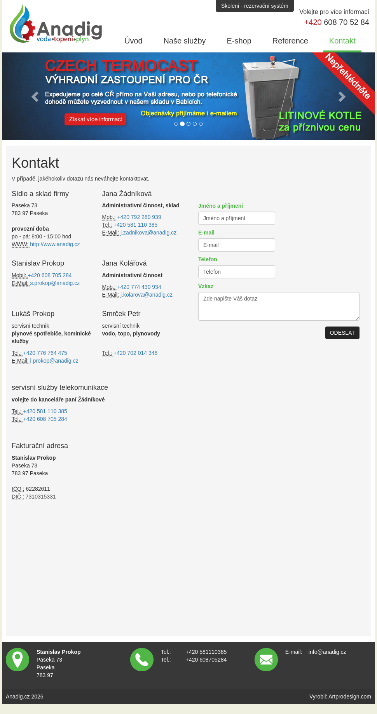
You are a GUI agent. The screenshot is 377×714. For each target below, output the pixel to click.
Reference (290, 40)
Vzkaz (205, 286)
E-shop (239, 40)
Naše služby (185, 40)
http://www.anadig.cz (55, 244)
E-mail (206, 232)
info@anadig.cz (327, 652)
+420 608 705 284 (50, 275)
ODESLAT (342, 333)
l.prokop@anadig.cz (54, 361)
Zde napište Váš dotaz (279, 306)
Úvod (133, 40)
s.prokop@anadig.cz (55, 283)
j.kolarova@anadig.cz (146, 295)
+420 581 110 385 (135, 225)
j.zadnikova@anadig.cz (148, 232)
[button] (36, 96)
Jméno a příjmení (220, 206)
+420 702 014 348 (135, 353)
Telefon (207, 259)
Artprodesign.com (349, 696)
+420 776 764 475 (45, 353)
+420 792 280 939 (139, 217)
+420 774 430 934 (139, 287)
